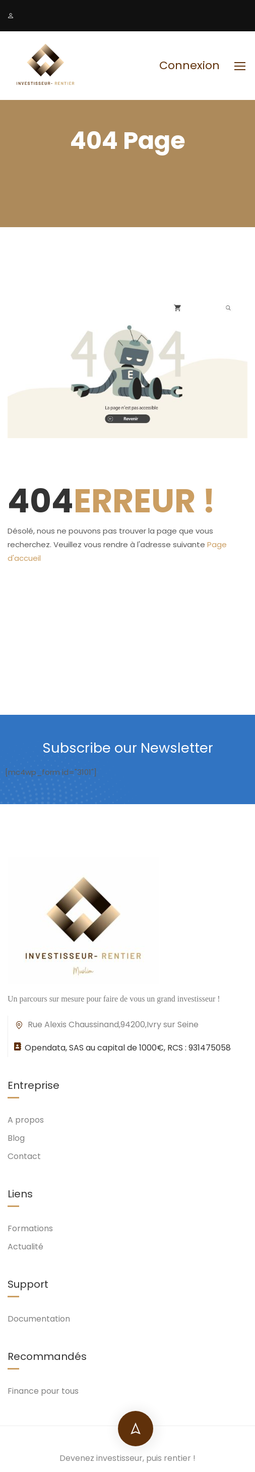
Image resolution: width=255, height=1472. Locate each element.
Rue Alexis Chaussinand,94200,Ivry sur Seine (106, 1024)
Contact (24, 1156)
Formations (30, 1228)
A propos (26, 1120)
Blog (16, 1138)
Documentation (39, 1319)
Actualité (25, 1246)
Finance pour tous (43, 1391)
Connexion (189, 66)
